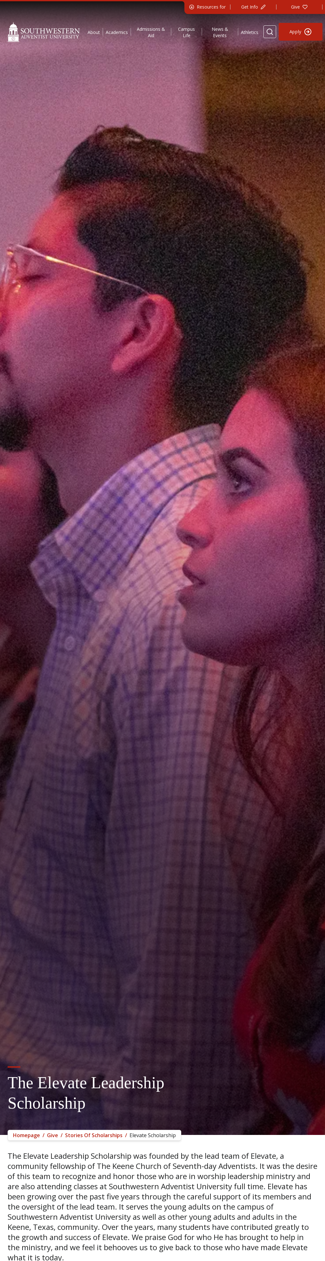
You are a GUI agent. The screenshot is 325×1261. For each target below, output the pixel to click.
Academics (117, 32)
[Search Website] (269, 31)
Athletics (249, 32)
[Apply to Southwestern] (301, 32)
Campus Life (186, 32)
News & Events (220, 32)
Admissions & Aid (151, 32)
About (94, 32)
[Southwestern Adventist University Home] (44, 32)
